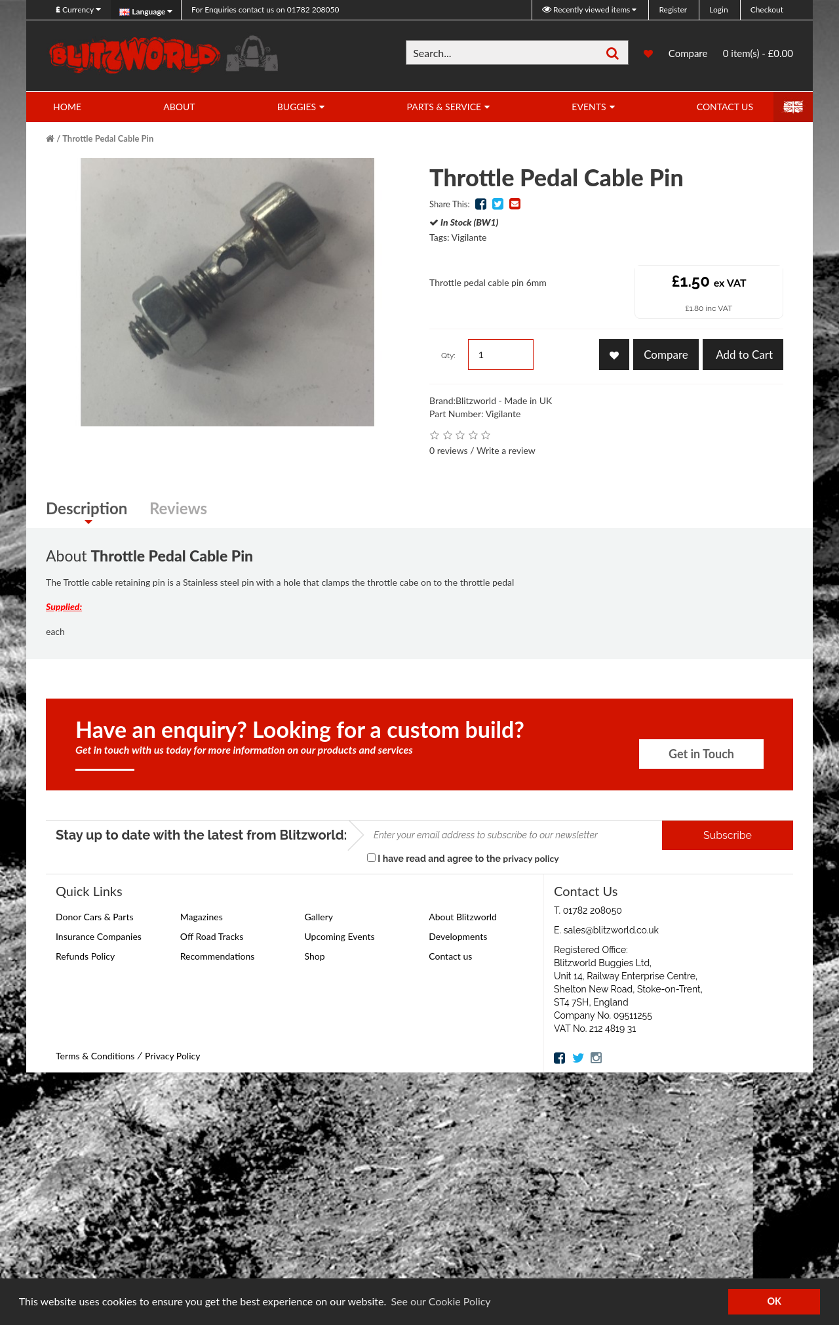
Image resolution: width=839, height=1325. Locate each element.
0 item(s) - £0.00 (758, 53)
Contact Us (725, 106)
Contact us (450, 956)
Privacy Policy (172, 1055)
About (179, 106)
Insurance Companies (99, 936)
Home (67, 106)
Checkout (767, 9)
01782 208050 (265, 9)
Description (86, 508)
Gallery (319, 916)
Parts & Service (443, 106)
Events (589, 106)
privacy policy (530, 858)
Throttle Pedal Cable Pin (107, 138)
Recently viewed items (587, 9)
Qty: (448, 355)
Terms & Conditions (95, 1055)
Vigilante (469, 237)
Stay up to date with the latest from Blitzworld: (201, 835)
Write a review (506, 450)
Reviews (178, 508)
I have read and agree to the (463, 858)
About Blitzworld (463, 916)
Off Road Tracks (212, 936)
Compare (688, 54)
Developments (458, 936)
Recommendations (217, 956)
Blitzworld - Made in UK (504, 400)
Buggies (296, 106)
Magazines (201, 916)
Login (718, 9)
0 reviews (448, 450)
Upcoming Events (340, 936)
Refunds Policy (85, 956)
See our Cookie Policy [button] (440, 1301)
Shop (315, 956)
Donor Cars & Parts (95, 916)
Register (673, 9)
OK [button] (774, 1301)
